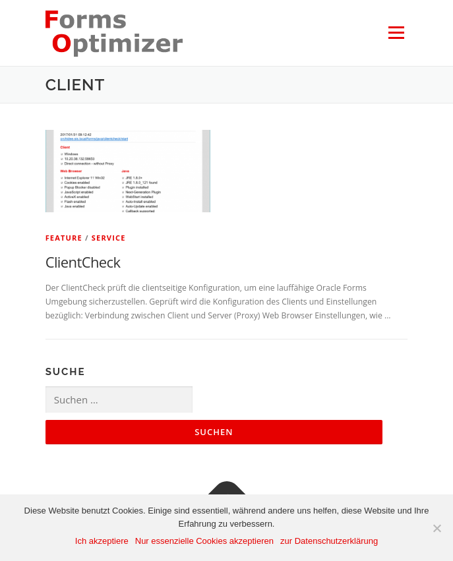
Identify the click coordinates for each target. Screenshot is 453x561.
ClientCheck (83, 262)
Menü (395, 32)
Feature (63, 238)
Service (109, 238)
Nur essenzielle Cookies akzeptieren (204, 541)
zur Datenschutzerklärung (329, 541)
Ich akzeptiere (102, 541)
